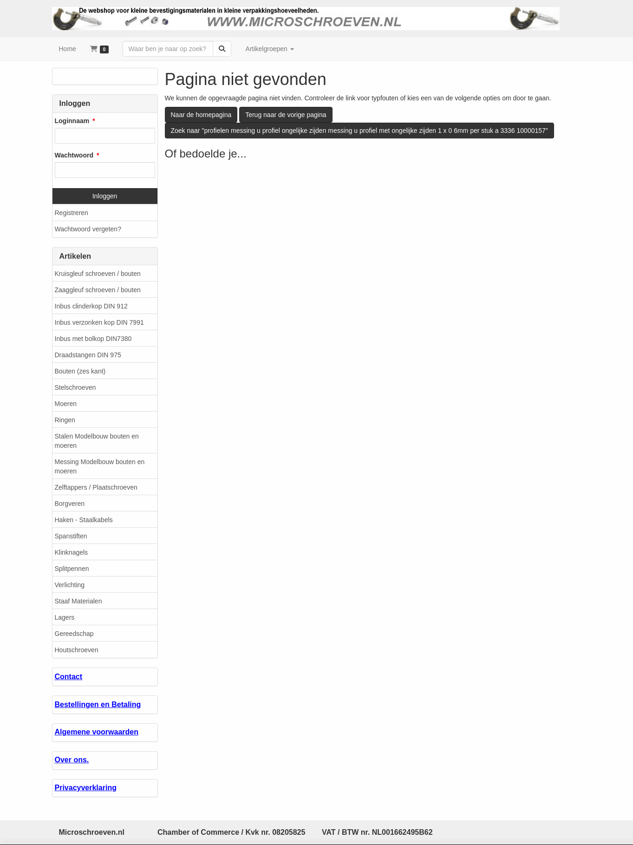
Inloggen (104, 196)
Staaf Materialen (78, 601)
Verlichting (70, 585)
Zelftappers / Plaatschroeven (96, 487)
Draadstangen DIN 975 (88, 355)
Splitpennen (72, 568)
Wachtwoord (74, 155)
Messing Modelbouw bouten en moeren (100, 466)
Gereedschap (74, 633)
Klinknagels (71, 552)
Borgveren (70, 503)
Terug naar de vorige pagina (285, 114)
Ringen (65, 420)
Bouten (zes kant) (80, 371)
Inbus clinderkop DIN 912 (91, 306)
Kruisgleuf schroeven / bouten (98, 273)
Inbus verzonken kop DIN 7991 (99, 322)
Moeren (66, 403)
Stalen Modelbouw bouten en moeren (97, 440)
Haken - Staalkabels (84, 520)
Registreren (71, 212)
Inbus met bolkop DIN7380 (93, 338)
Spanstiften (71, 536)
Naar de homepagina (201, 114)
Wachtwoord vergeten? (88, 229)
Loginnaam (72, 120)
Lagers (65, 617)
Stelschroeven (75, 387)
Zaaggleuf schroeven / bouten (98, 290)
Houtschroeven (76, 650)
